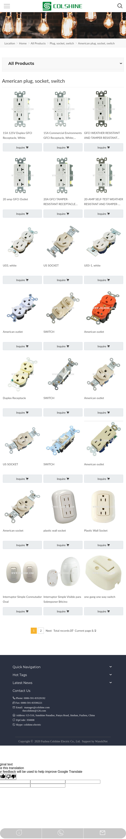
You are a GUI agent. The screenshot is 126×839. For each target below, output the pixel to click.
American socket (13, 530)
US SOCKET (51, 265)
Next (49, 630)
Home (22, 43)
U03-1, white (92, 265)
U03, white (10, 265)
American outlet (13, 331)
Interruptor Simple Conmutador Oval (22, 599)
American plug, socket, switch (96, 43)
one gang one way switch (99, 596)
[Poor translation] (11, 777)
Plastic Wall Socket (96, 530)
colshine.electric (32, 724)
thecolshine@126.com (34, 710)
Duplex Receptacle (14, 398)
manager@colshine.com (37, 707)
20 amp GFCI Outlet (15, 199)
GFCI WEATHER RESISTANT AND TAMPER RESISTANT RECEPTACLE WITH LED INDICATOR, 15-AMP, (102, 135)
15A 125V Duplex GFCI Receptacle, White (17, 135)
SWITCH (48, 331)
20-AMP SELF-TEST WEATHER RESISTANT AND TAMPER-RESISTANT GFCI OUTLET (103, 202)
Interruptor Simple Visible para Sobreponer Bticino (62, 599)
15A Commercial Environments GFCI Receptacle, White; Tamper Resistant (62, 135)
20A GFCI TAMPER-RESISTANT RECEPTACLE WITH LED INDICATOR (59, 202)
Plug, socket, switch (62, 43)
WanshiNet (101, 741)
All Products (38, 43)
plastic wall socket (54, 530)
